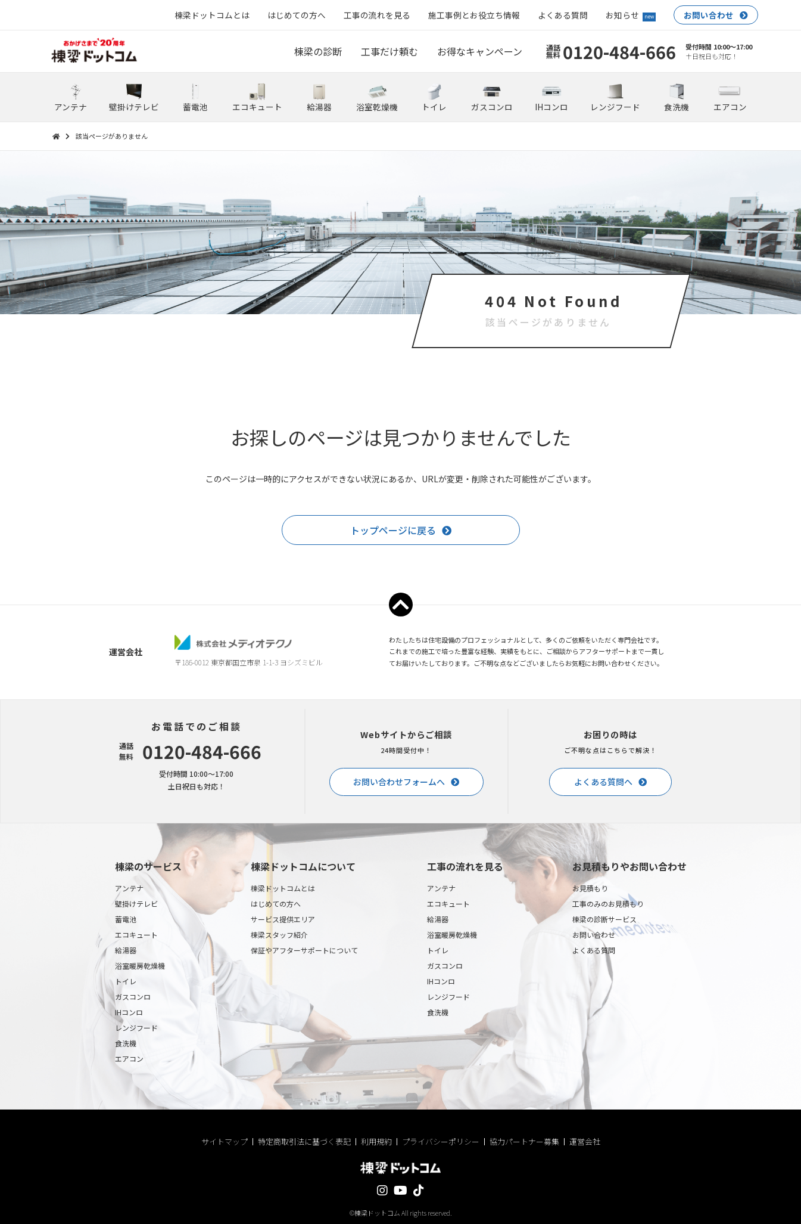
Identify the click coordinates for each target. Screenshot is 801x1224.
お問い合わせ (709, 15)
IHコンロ (129, 1012)
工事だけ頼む (389, 51)
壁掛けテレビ (136, 903)
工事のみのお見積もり (608, 903)
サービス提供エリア (283, 919)
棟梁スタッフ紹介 (279, 934)
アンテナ (129, 888)
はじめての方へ (296, 15)
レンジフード (136, 1027)
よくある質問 (563, 15)
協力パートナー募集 (524, 1141)
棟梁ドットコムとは (212, 15)
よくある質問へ (603, 782)
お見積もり (590, 888)
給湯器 (125, 950)
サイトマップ (224, 1141)
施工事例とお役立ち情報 (474, 15)
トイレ (125, 981)
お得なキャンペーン (479, 51)
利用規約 (376, 1141)
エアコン (129, 1058)
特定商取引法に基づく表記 (304, 1141)
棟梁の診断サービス (604, 919)
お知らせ (631, 15)
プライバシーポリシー (440, 1141)
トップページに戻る (393, 530)
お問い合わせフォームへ (399, 782)
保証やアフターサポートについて (304, 950)
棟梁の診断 (318, 51)
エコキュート (136, 934)
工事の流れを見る (377, 15)
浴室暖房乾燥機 (140, 965)
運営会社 (584, 1141)
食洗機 (125, 1043)
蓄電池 (125, 919)
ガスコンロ (133, 996)
